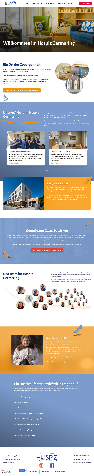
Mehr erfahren (14, 165)
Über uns (27, 3)
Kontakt (70, 3)
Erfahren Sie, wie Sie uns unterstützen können (47, 252)
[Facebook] (52, 465)
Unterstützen (61, 3)
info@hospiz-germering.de (82, 463)
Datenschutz (33, 472)
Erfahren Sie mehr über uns (55, 363)
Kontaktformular (60, 472)
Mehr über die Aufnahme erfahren (58, 205)
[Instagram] (41, 465)
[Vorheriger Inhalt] (6, 150)
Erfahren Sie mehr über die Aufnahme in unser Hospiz (22, 92)
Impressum (45, 472)
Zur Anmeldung (50, 3)
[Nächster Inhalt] (87, 150)
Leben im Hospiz (37, 3)
